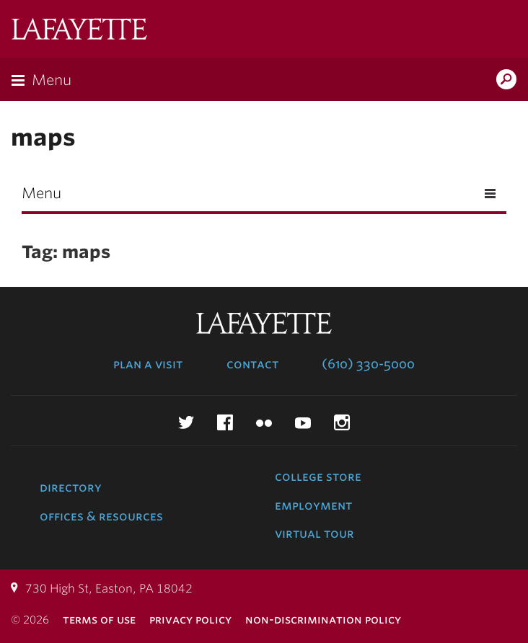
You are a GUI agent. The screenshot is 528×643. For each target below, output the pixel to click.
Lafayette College (79, 31)
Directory (71, 487)
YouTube (303, 422)
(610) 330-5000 (368, 364)
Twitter (186, 422)
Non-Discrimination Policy (323, 619)
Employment (313, 505)
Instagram (342, 422)
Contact (252, 364)
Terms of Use (99, 619)
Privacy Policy (190, 619)
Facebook (225, 422)
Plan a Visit (147, 364)
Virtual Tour (314, 533)
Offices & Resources (101, 516)
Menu (51, 80)
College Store (318, 476)
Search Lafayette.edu (506, 80)
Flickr (264, 422)
